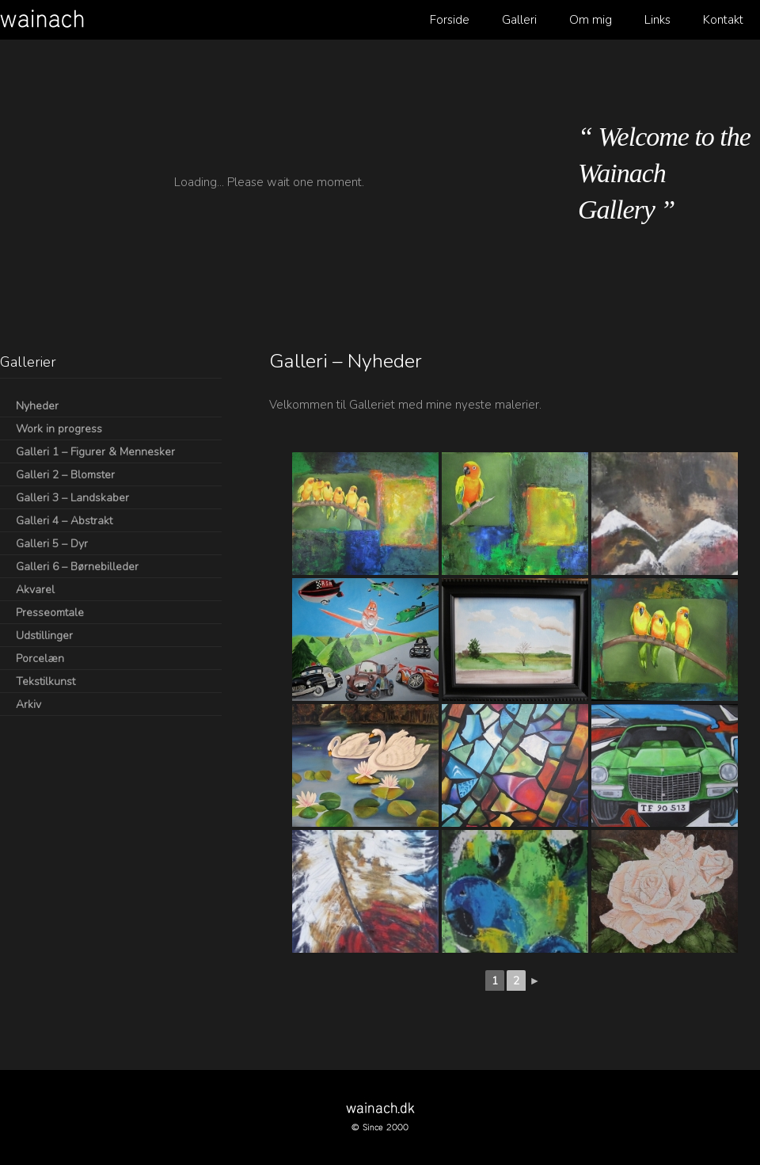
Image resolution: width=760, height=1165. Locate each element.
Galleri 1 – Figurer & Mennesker (95, 451)
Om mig (590, 20)
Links (657, 20)
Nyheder (37, 405)
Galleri (519, 20)
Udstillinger (44, 635)
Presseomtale (50, 612)
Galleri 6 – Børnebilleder (77, 566)
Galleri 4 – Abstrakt (64, 520)
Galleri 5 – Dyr (52, 543)
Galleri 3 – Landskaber (72, 497)
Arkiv (28, 704)
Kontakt (723, 20)
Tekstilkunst (45, 681)
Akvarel (35, 589)
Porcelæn (40, 658)
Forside (449, 20)
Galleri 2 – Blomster (65, 474)
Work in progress (59, 428)
